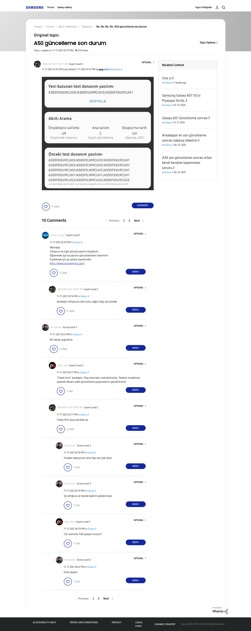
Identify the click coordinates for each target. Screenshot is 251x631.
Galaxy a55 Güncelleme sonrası (185, 118)
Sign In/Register (203, 7)
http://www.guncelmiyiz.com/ (67, 263)
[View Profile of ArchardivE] (56, 327)
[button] (148, 62)
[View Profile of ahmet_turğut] (57, 235)
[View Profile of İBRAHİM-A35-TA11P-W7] (55, 64)
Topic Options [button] (207, 42)
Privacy (116, 622)
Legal (139, 622)
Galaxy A (118, 69)
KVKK (138, 626)
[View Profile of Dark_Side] (62, 365)
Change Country (164, 624)
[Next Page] (139, 220)
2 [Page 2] (129, 220)
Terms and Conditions (84, 622)
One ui (167, 78)
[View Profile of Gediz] (106, 69)
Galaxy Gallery (64, 7)
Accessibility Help (44, 622)
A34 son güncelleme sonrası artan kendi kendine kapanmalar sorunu (187, 163)
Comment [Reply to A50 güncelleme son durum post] (142, 205)
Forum (50, 7)
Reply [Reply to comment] (135, 271)
